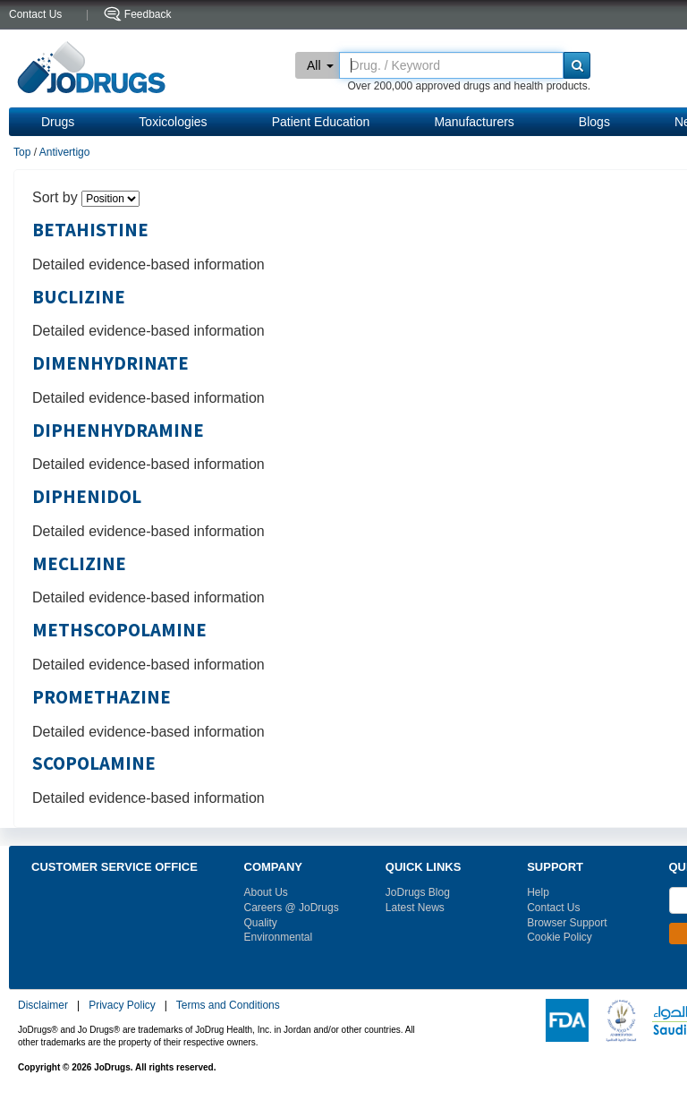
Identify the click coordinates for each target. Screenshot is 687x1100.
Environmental (278, 937)
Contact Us (553, 907)
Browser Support (566, 923)
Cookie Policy (559, 937)
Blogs (594, 122)
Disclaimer (43, 1005)
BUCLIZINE (78, 297)
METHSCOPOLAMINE (119, 630)
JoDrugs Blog (418, 892)
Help (538, 892)
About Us (266, 892)
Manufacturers (473, 122)
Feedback (148, 14)
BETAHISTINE (90, 230)
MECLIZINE (79, 564)
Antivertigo (64, 152)
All (320, 65)
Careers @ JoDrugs (291, 907)
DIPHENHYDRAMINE (118, 430)
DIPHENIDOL (86, 496)
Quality (260, 923)
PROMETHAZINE (101, 697)
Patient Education (321, 122)
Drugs (57, 122)
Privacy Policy (122, 1005)
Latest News (415, 907)
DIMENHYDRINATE (110, 363)
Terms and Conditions (228, 1005)
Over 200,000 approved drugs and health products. (468, 86)
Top (21, 152)
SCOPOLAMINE (94, 763)
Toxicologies (173, 122)
